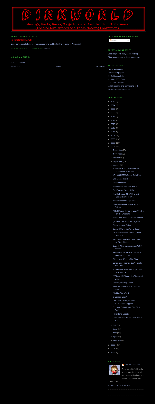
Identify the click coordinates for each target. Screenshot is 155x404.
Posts (113, 40)
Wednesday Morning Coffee (124, 201)
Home (58, 66)
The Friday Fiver (119, 183)
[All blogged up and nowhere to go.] (123, 86)
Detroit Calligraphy (116, 73)
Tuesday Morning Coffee (123, 283)
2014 (113, 120)
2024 (113, 105)
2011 (113, 132)
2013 (113, 124)
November (117, 154)
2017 (113, 116)
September (118, 161)
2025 (113, 101)
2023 (113, 109)
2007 (113, 143)
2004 (113, 349)
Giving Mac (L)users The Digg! (125, 259)
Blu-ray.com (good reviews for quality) (123, 57)
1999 (113, 352)
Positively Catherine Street (119, 89)
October (116, 158)
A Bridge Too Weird (121, 293)
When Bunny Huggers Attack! (125, 186)
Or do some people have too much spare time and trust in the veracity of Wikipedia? (46, 44)
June (115, 329)
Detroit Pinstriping (115, 69)
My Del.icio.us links (116, 76)
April (115, 336)
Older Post (100, 66)
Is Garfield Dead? (22, 40)
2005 (113, 345)
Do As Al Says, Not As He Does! (126, 229)
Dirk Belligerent (132, 365)
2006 (113, 147)
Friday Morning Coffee (122, 225)
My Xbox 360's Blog (116, 79)
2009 (113, 135)
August (116, 165)
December (117, 150)
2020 (113, 113)
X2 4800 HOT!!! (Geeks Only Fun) (127, 175)
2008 (113, 139)
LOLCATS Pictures (116, 82)
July (115, 325)
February (117, 340)
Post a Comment (18, 62)
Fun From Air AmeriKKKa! (123, 190)
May (115, 333)
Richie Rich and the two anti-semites (128, 218)
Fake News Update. (121, 314)
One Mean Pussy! (120, 179)
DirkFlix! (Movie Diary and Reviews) (123, 54)
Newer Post (15, 66)
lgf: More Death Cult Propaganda (126, 221)
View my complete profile (119, 385)
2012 (113, 128)
